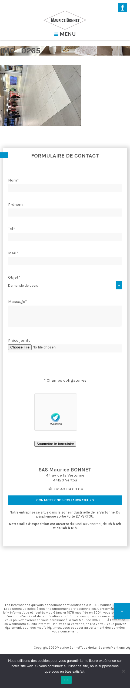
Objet (14, 277)
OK (66, 680)
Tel (11, 229)
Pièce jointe (19, 340)
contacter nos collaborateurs (65, 500)
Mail (13, 253)
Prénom (15, 204)
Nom (13, 180)
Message (17, 301)
